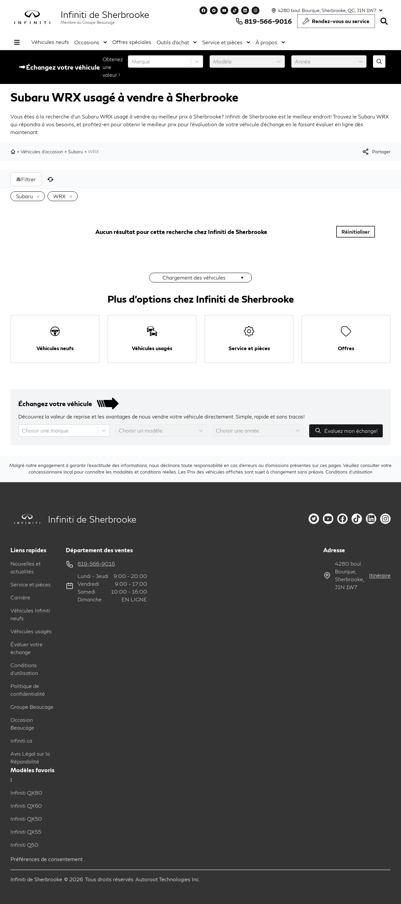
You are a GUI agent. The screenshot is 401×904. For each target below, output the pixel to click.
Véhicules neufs (50, 42)
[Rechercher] (384, 21)
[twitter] (314, 519)
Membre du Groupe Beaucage (88, 22)
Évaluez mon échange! (346, 430)
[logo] (32, 17)
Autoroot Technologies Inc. (167, 879)
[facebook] (342, 519)
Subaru (75, 151)
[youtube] (328, 519)
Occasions (90, 42)
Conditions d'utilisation (348, 471)
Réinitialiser (355, 231)
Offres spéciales (131, 42)
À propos (270, 42)
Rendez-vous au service (336, 23)
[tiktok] (357, 519)
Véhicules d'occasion (42, 151)
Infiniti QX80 (26, 792)
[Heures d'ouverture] (326, 10)
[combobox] (132, 61)
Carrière (20, 597)
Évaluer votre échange (26, 648)
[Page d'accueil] (25, 519)
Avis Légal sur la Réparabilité (30, 757)
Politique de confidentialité (27, 690)
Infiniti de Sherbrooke (105, 14)
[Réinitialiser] (50, 179)
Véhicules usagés (31, 631)
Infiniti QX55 (25, 832)
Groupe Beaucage (31, 707)
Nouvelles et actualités (25, 567)
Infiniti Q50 (24, 845)
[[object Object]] (376, 152)
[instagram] (385, 519)
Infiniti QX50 (26, 818)
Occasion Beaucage (22, 724)
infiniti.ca (21, 740)
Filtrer (26, 179)
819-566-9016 (263, 21)
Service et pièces (226, 42)
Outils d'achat (177, 42)
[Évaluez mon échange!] (379, 61)
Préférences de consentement (46, 859)
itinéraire (380, 575)
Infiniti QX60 (26, 805)
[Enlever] (36, 197)
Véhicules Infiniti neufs (30, 614)
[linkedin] (371, 519)
